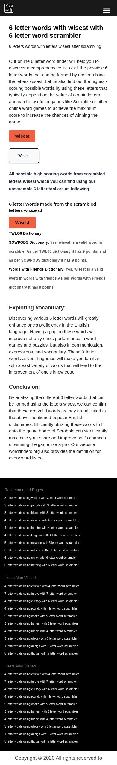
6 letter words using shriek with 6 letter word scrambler (40, 557)
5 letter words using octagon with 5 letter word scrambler (41, 542)
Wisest (24, 156)
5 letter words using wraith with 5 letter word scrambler (40, 616)
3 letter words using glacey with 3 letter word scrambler (40, 638)
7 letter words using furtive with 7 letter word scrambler (40, 593)
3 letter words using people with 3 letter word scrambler (41, 505)
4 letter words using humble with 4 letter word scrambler (41, 527)
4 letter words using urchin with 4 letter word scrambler (40, 631)
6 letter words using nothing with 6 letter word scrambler (41, 565)
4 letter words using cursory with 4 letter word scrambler (41, 601)
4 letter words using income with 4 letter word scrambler (41, 520)
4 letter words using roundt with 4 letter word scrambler (40, 608)
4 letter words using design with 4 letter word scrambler (41, 646)
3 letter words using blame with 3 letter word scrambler (40, 512)
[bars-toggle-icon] (106, 10)
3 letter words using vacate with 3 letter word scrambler (41, 498)
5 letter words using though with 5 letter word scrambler (41, 653)
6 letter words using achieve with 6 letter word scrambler (41, 550)
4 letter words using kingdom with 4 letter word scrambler (42, 535)
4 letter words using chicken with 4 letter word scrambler (41, 586)
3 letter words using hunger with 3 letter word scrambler (41, 623)
